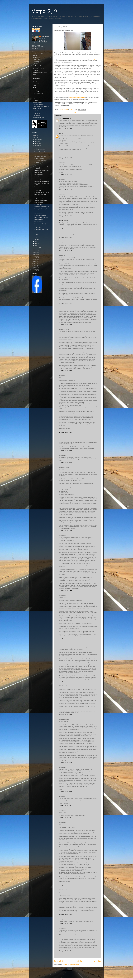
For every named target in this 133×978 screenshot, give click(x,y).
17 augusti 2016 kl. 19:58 (65, 370)
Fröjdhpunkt (36, 112)
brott (60, 112)
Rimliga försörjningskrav (40, 215)
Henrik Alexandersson (38, 93)
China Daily (36, 70)
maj (36, 241)
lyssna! (62, 56)
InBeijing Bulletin (37, 108)
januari (36, 250)
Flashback (35, 63)
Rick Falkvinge (36, 115)
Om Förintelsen (37, 80)
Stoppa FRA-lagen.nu (38, 65)
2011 (34, 261)
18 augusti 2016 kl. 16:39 (65, 923)
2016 (34, 137)
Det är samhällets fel (39, 154)
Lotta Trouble (62, 308)
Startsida (78, 961)
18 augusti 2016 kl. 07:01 (65, 817)
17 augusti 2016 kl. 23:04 (65, 638)
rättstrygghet (74, 112)
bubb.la (35, 55)
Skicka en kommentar (63, 954)
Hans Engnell (34, 275)
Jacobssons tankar (64, 118)
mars (36, 245)
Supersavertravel (37, 78)
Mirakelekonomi (38, 172)
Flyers (34, 76)
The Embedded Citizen (38, 117)
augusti (37, 148)
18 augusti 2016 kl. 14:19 (65, 914)
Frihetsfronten (36, 59)
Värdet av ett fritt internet (40, 200)
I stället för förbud (38, 174)
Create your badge (35, 293)
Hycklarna (36, 162)
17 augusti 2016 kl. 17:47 (65, 250)
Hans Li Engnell (63, 220)
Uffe (60, 133)
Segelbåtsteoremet (39, 211)
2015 (34, 252)
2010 (34, 263)
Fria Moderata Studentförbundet (41, 106)
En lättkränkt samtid (39, 158)
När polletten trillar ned (40, 156)
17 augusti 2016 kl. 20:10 (65, 432)
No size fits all (36, 113)
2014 (34, 254)
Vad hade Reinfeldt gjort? (40, 160)
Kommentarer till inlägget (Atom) (71, 964)
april (36, 243)
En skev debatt (38, 164)
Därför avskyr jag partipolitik (41, 217)
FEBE (34, 87)
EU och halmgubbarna (39, 149)
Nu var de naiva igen (39, 177)
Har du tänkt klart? (38, 213)
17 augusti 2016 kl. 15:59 (65, 228)
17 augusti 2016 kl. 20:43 (65, 450)
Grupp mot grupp (38, 219)
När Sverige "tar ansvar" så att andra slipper (41, 167)
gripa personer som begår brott (77, 97)
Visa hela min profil (36, 48)
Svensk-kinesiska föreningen (40, 72)
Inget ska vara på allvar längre (41, 170)
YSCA (34, 74)
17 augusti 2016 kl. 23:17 (65, 681)
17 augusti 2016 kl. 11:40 (65, 189)
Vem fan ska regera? (39, 151)
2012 (34, 259)
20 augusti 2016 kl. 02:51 (65, 951)
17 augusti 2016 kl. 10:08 (65, 128)
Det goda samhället (38, 104)
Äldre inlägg (97, 961)
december (37, 139)
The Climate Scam (37, 102)
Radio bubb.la (36, 57)
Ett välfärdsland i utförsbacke (41, 181)
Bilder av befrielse (38, 202)
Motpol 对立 (44, 11)
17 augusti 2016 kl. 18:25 (65, 303)
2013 (34, 257)
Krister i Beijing (36, 110)
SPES (34, 85)
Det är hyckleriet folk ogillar (41, 208)
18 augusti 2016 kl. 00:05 (65, 791)
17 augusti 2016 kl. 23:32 (65, 714)
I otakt (34, 99)
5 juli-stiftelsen (36, 95)
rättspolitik (68, 112)
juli (35, 237)
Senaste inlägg (59, 961)
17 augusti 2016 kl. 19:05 (65, 324)
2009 (34, 265)
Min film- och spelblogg (38, 53)
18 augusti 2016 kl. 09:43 (65, 885)
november (37, 141)
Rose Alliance (36, 61)
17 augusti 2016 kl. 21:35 (65, 530)
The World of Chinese (38, 68)
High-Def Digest (37, 83)
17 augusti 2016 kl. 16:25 (65, 237)
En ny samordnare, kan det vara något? (41, 189)
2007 (34, 270)
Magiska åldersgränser (40, 198)
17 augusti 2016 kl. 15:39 (65, 216)
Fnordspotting (36, 97)
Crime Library (36, 82)
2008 (34, 267)
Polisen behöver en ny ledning (41, 192)
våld (79, 112)
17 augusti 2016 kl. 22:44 (65, 590)
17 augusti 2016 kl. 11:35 (65, 174)
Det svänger (37, 186)
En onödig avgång (38, 204)
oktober (37, 143)
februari (37, 247)
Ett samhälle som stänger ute (41, 206)
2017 (34, 135)
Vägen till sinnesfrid (39, 221)
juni (36, 239)
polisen (63, 112)
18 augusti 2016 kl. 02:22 (65, 805)
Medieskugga (36, 67)
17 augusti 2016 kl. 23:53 (65, 762)
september (37, 145)
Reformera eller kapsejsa (40, 224)
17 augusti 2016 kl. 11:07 (65, 158)
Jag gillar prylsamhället (40, 179)
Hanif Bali (35, 100)
